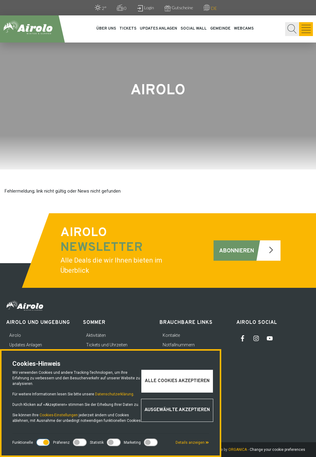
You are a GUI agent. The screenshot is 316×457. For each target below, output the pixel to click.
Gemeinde (220, 28)
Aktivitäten (96, 335)
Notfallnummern (179, 344)
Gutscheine (178, 8)
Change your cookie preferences (277, 449)
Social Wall (194, 28)
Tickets (127, 28)
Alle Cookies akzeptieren (177, 381)
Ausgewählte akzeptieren (177, 410)
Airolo (15, 335)
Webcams (244, 28)
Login (145, 8)
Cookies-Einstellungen (59, 415)
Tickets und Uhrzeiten (106, 344)
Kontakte (171, 335)
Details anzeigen (192, 442)
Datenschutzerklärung (114, 394)
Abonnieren (250, 250)
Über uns (106, 28)
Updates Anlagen (158, 28)
